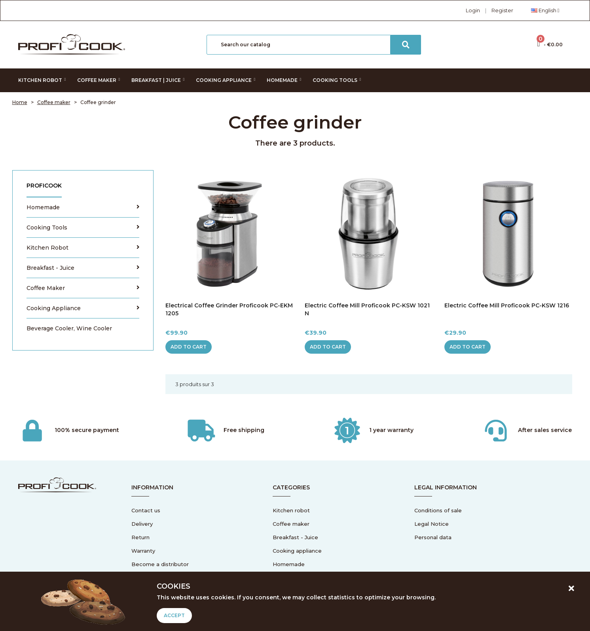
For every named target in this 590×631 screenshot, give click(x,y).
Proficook (44, 185)
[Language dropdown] (545, 10)
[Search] (314, 45)
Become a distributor (160, 564)
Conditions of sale (438, 510)
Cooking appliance (54, 308)
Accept (174, 615)
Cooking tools (47, 227)
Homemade (43, 207)
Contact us (145, 510)
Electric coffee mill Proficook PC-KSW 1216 (506, 305)
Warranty (143, 551)
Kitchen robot (47, 247)
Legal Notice (431, 524)
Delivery (142, 524)
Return (140, 537)
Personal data (433, 537)
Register (502, 10)
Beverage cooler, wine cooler (69, 328)
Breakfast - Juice (50, 267)
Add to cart (189, 347)
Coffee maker (46, 288)
